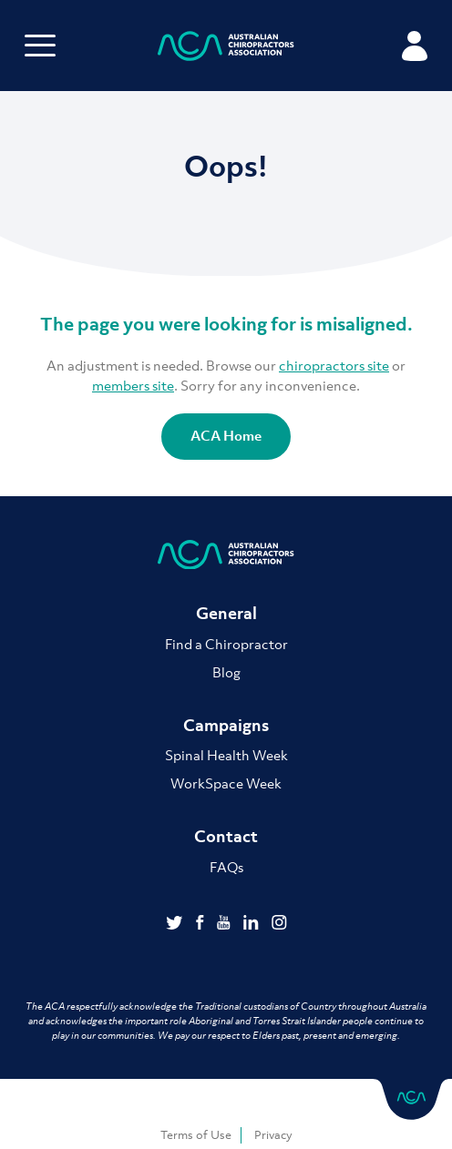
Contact (226, 836)
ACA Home (226, 435)
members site (133, 385)
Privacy (273, 1135)
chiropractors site (334, 365)
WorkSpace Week (226, 783)
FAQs (226, 867)
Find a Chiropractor (226, 644)
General (226, 613)
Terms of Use (195, 1135)
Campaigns (226, 725)
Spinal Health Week (226, 755)
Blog (226, 672)
